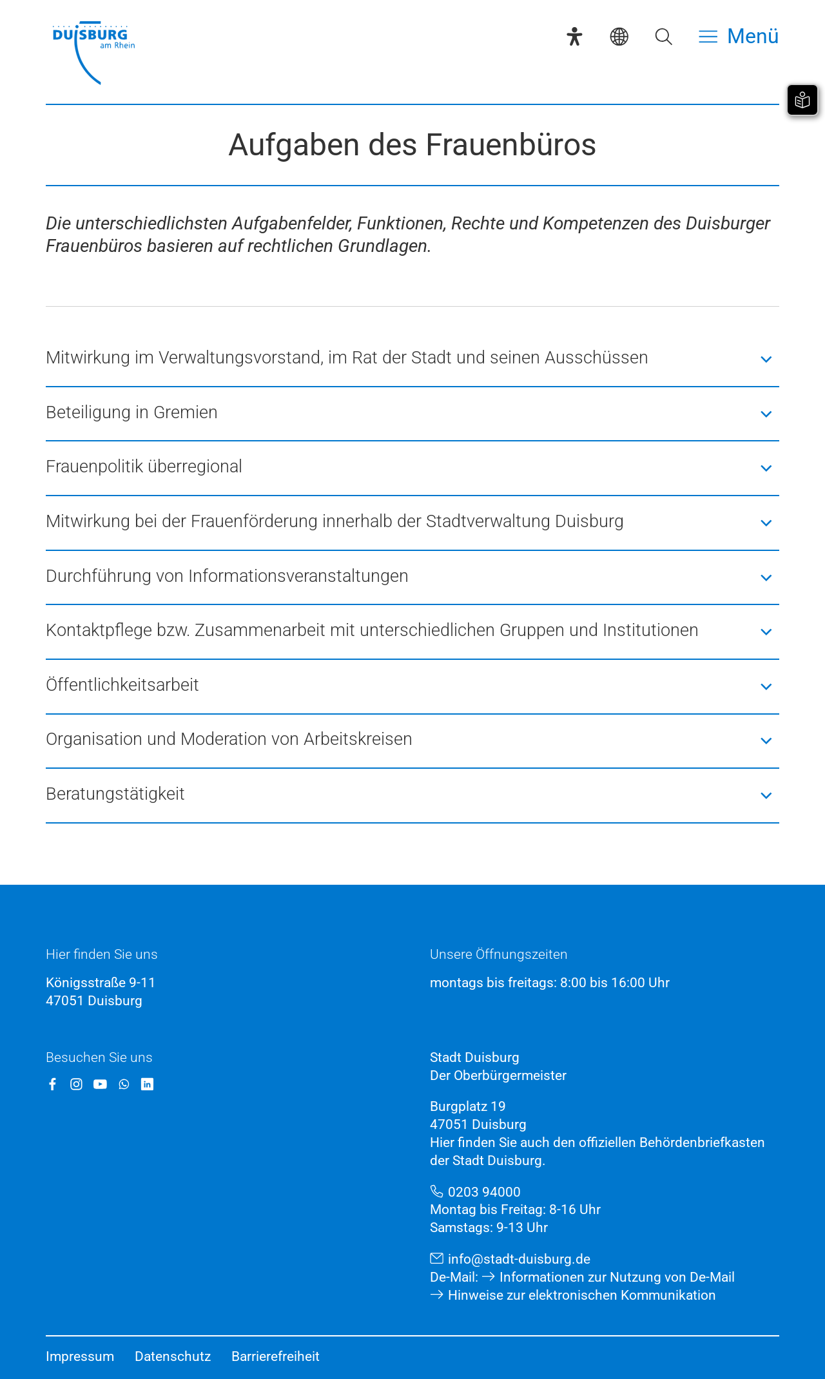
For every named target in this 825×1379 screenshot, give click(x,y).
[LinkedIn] (147, 1084)
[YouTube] (100, 1084)
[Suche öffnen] (663, 36)
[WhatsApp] (124, 1084)
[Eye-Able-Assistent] (574, 36)
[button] (412, 359)
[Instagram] (76, 1084)
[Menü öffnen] (739, 36)
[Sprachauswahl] (619, 36)
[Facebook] (52, 1084)
